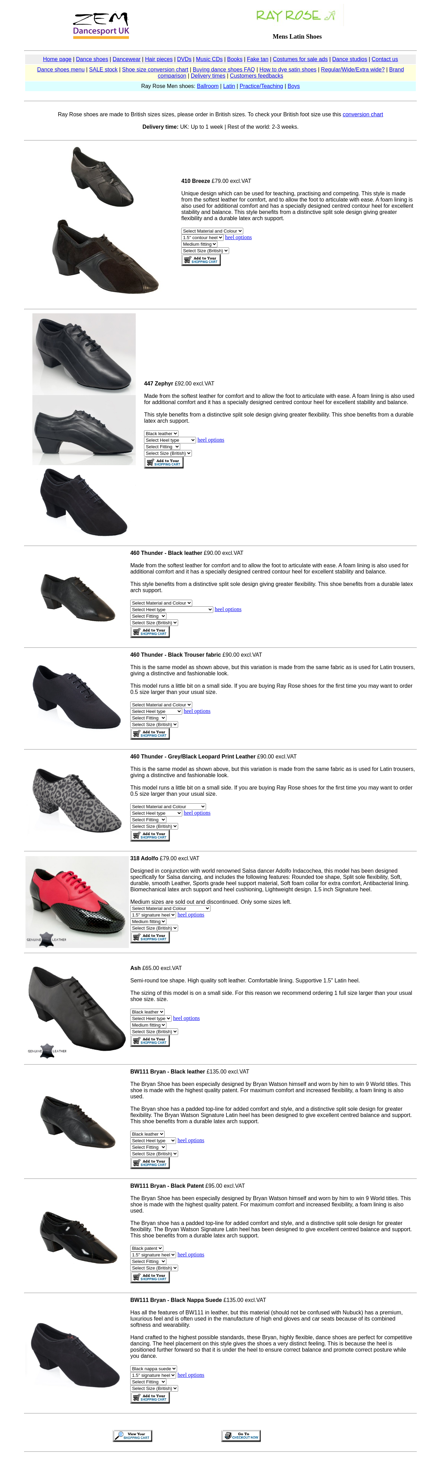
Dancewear (127, 59)
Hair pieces (159, 59)
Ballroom (208, 86)
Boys (294, 86)
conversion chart (363, 114)
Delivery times (208, 76)
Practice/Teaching (261, 86)
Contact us (385, 59)
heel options (238, 237)
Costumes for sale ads (300, 59)
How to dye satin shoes (287, 69)
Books (234, 59)
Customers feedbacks (256, 76)
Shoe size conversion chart (155, 69)
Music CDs (209, 59)
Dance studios (349, 59)
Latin (229, 86)
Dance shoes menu (61, 69)
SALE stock (103, 69)
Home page (57, 59)
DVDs (184, 59)
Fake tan (257, 59)
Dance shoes (92, 59)
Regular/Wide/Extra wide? (353, 69)
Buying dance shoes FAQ (224, 69)
